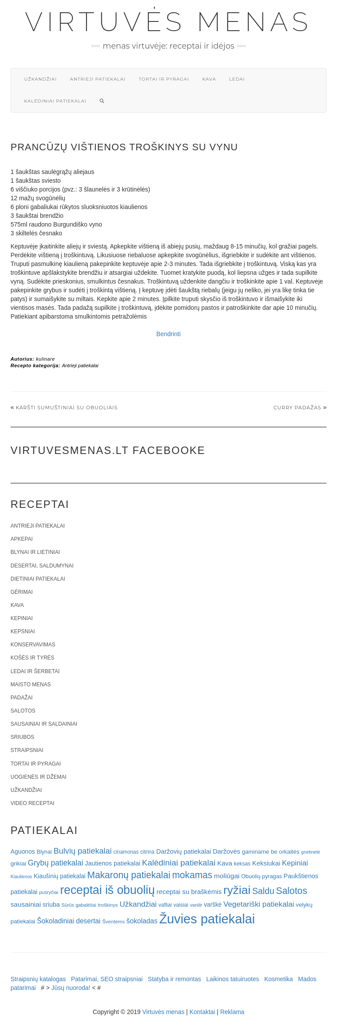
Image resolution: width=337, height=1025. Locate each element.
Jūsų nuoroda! (70, 987)
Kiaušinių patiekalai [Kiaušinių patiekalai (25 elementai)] (60, 876)
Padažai (21, 698)
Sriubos (22, 737)
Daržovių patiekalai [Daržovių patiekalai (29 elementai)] (183, 851)
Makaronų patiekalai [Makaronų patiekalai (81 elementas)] (128, 875)
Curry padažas (297, 407)
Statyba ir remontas (174, 978)
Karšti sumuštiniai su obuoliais (67, 407)
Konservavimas (33, 645)
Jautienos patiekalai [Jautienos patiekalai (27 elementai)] (112, 863)
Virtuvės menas (168, 22)
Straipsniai (27, 750)
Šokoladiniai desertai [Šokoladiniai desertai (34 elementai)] (68, 921)
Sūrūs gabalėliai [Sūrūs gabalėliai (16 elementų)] (78, 905)
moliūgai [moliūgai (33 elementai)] (227, 876)
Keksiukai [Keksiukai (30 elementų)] (266, 863)
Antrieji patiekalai (97, 79)
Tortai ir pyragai (164, 79)
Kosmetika (278, 978)
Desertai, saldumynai (42, 566)
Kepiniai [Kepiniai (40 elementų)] (295, 863)
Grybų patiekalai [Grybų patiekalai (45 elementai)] (55, 862)
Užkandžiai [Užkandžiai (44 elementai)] (138, 904)
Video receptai (32, 803)
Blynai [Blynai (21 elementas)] (44, 851)
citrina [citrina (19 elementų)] (147, 852)
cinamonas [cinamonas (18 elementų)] (126, 852)
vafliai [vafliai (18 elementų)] (165, 905)
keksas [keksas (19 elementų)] (242, 864)
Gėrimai (22, 592)
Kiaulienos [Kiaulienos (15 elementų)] (21, 876)
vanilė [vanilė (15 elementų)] (196, 905)
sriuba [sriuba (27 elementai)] (51, 904)
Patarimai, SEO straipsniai (107, 978)
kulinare (45, 359)
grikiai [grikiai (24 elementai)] (18, 863)
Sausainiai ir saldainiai (44, 724)
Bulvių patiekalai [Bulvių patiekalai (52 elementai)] (83, 850)
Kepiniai (22, 618)
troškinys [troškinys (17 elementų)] (108, 905)
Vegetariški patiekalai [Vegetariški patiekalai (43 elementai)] (258, 904)
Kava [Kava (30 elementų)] (224, 863)
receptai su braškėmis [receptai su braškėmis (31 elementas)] (189, 891)
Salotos (23, 711)
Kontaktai (202, 1011)
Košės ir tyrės (32, 658)
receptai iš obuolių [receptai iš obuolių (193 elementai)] (107, 890)
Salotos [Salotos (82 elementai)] (291, 891)
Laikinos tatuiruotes (232, 978)
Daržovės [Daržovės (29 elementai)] (226, 851)
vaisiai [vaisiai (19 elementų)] (180, 905)
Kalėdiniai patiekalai (55, 101)
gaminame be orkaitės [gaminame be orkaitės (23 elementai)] (270, 851)
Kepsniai (23, 631)
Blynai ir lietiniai (35, 552)
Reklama (232, 1011)
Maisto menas (31, 684)
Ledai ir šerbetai (35, 671)
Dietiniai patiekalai (38, 579)
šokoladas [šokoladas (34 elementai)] (142, 921)
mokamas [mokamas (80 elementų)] (192, 875)
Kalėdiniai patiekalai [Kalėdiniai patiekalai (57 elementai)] (179, 862)
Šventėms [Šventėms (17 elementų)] (113, 921)
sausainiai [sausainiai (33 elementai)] (26, 904)
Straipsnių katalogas (38, 978)
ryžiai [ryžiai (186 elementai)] (237, 890)
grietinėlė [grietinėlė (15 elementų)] (310, 852)
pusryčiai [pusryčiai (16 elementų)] (48, 892)
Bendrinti (168, 333)
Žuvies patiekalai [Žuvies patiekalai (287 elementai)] (207, 919)
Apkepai (21, 539)
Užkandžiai (40, 79)
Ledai (237, 79)
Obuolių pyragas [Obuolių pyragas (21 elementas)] (261, 876)
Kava (209, 79)
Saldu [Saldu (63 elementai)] (263, 891)
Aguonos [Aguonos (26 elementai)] (23, 851)
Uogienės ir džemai (38, 777)
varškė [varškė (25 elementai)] (213, 904)
